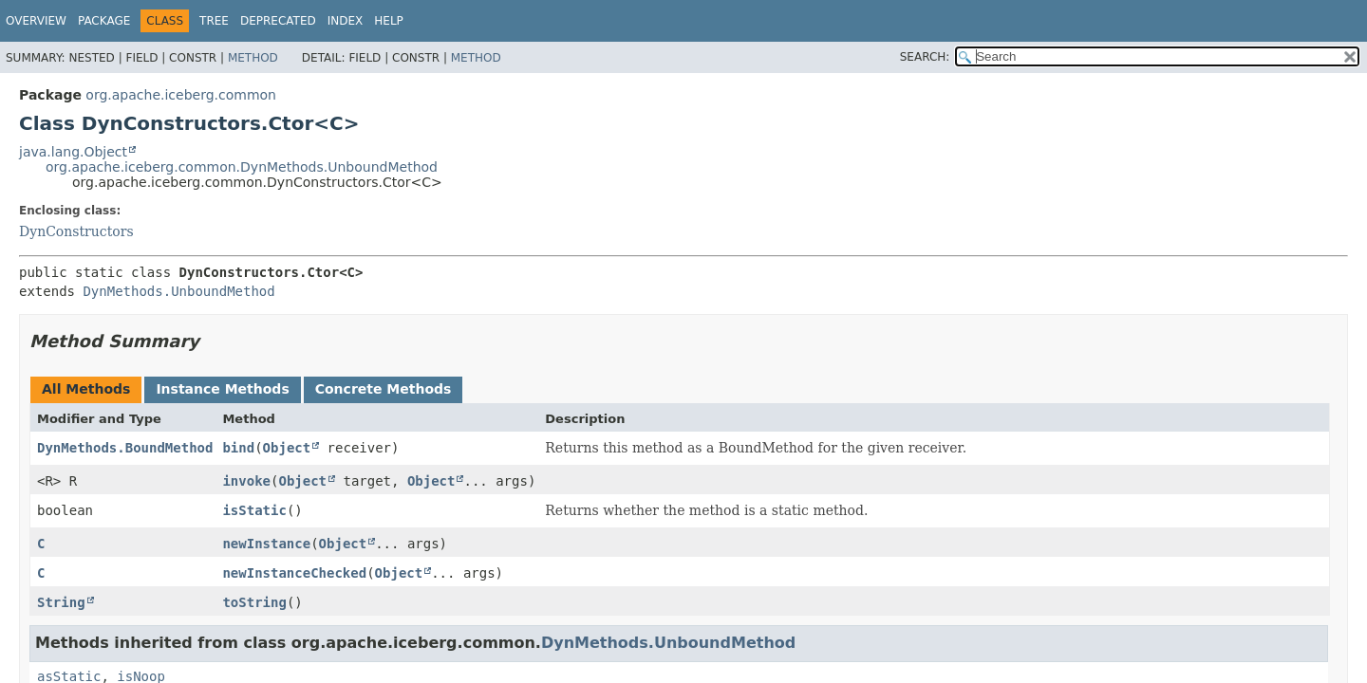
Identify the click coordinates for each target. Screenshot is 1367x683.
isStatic (254, 510)
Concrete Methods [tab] (383, 389)
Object (287, 447)
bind (238, 447)
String (61, 602)
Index (346, 21)
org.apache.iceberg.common (180, 94)
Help (388, 21)
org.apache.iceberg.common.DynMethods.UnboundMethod (242, 167)
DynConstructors (76, 231)
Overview (36, 21)
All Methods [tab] (86, 389)
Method (253, 58)
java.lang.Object (73, 151)
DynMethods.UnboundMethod (178, 291)
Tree (214, 21)
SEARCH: (925, 57)
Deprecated (278, 21)
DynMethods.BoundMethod (125, 447)
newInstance (266, 543)
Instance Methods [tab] (222, 389)
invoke (246, 481)
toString (254, 602)
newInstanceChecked (294, 573)
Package (104, 21)
